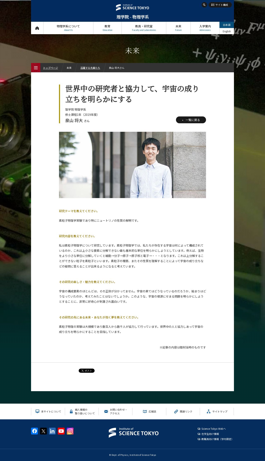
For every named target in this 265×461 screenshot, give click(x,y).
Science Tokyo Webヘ (213, 428)
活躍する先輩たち (90, 67)
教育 (107, 28)
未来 (178, 28)
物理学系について (68, 28)
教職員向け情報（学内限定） (217, 439)
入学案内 (205, 28)
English (227, 31)
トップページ (37, 28)
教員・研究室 (144, 28)
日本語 (226, 25)
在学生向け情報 (210, 434)
